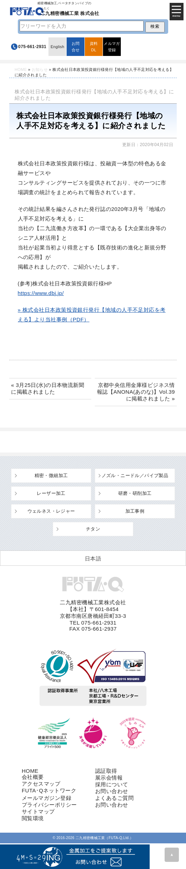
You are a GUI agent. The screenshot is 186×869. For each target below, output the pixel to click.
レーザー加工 (51, 493)
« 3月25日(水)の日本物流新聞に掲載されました (47, 388)
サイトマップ (38, 811)
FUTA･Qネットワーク (49, 790)
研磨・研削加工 (135, 493)
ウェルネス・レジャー (51, 511)
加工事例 (135, 511)
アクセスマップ (41, 784)
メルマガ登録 (112, 46)
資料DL (94, 46)
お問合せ (76, 46)
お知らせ (40, 69)
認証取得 (106, 771)
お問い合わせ (111, 791)
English (57, 47)
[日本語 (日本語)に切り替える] (93, 558)
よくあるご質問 (114, 798)
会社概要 (33, 777)
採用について (111, 784)
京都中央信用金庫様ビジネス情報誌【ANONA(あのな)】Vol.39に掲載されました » (136, 392)
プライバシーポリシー (49, 805)
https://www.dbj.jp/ (41, 293)
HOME (21, 69)
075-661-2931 (32, 46)
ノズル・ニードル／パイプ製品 (135, 475)
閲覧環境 (33, 818)
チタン (93, 529)
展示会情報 (109, 778)
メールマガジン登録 (46, 798)
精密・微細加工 (51, 475)
